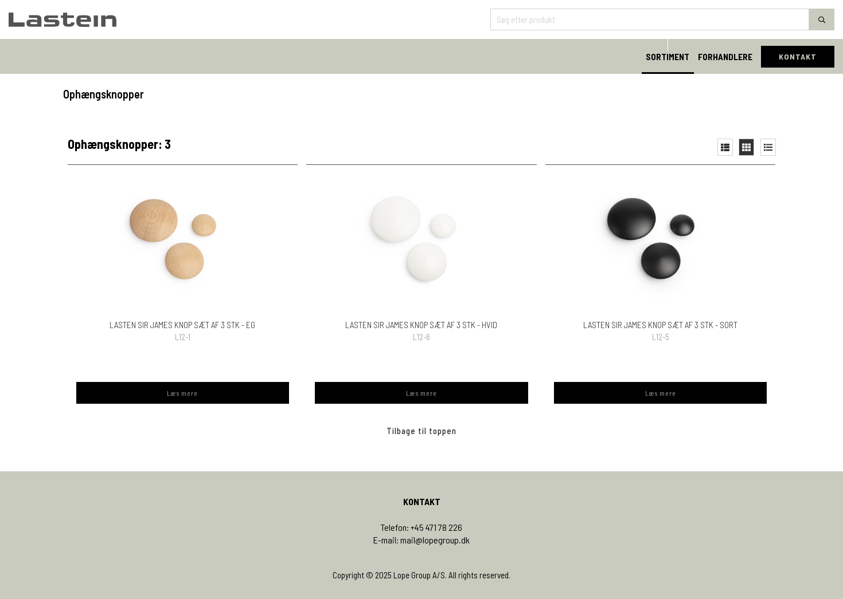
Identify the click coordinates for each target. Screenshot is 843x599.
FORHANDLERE (725, 57)
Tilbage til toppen (421, 430)
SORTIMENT (667, 57)
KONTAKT (798, 56)
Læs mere (182, 393)
